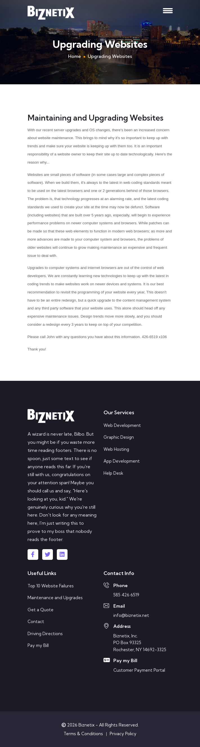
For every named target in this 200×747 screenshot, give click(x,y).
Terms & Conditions (83, 733)
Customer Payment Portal (139, 670)
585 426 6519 (126, 594)
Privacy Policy (123, 733)
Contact (36, 621)
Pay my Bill (38, 645)
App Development (122, 461)
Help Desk (113, 473)
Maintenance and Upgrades (55, 597)
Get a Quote (40, 609)
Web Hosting (116, 449)
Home (74, 56)
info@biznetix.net (131, 615)
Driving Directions (45, 633)
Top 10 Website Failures (51, 585)
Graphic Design (119, 437)
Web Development (122, 425)
